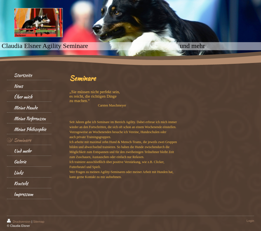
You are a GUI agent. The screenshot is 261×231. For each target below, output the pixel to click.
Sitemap (38, 221)
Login (250, 220)
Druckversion (19, 221)
